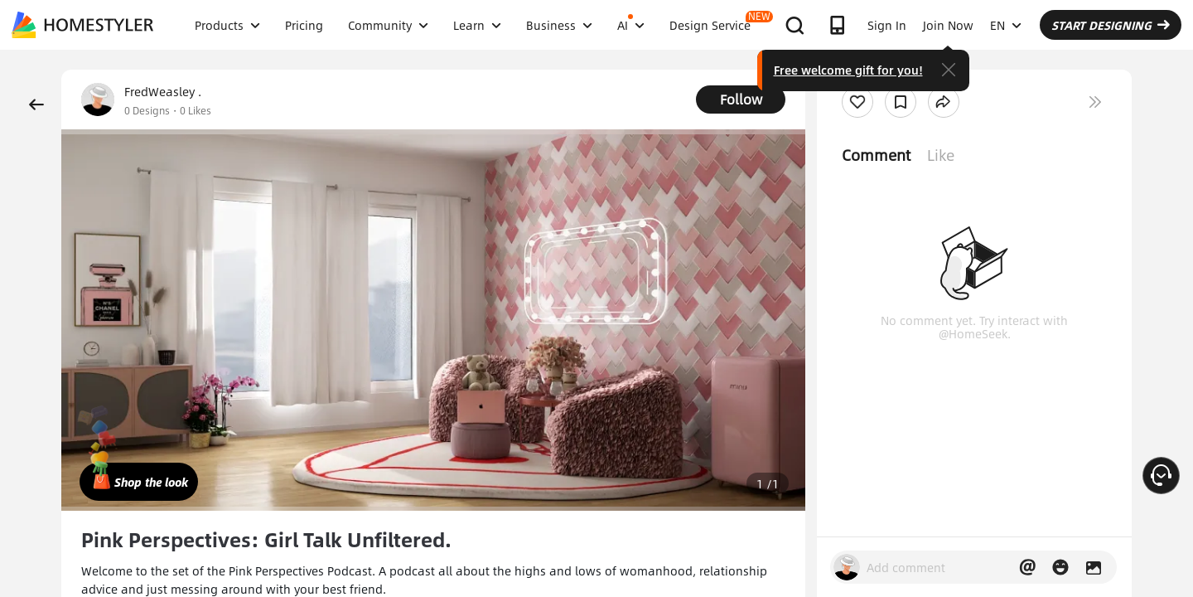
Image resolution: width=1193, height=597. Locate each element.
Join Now (948, 25)
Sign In (886, 25)
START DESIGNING (1110, 25)
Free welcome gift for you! (848, 69)
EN (1006, 25)
